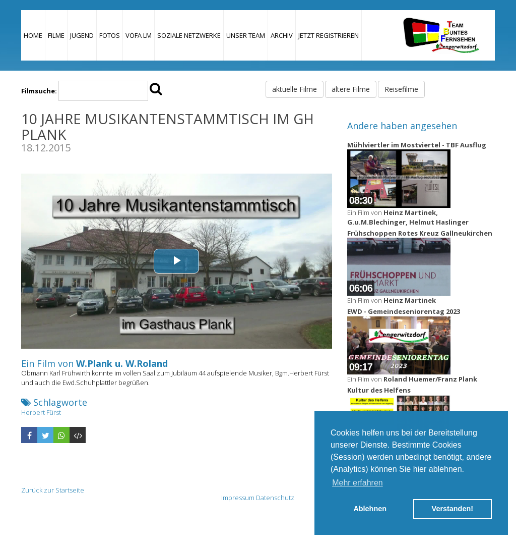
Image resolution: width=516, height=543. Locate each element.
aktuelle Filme (294, 89)
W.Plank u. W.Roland (122, 363)
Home (33, 35)
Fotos (109, 35)
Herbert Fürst (41, 412)
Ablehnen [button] (369, 509)
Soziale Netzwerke (189, 35)
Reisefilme (401, 89)
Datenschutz (275, 497)
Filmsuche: (39, 90)
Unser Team (245, 35)
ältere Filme (351, 89)
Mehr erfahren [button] (357, 482)
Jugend (82, 35)
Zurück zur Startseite (52, 490)
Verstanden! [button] (452, 509)
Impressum (237, 497)
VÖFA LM (138, 35)
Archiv (282, 35)
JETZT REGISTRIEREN (328, 35)
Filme (56, 35)
